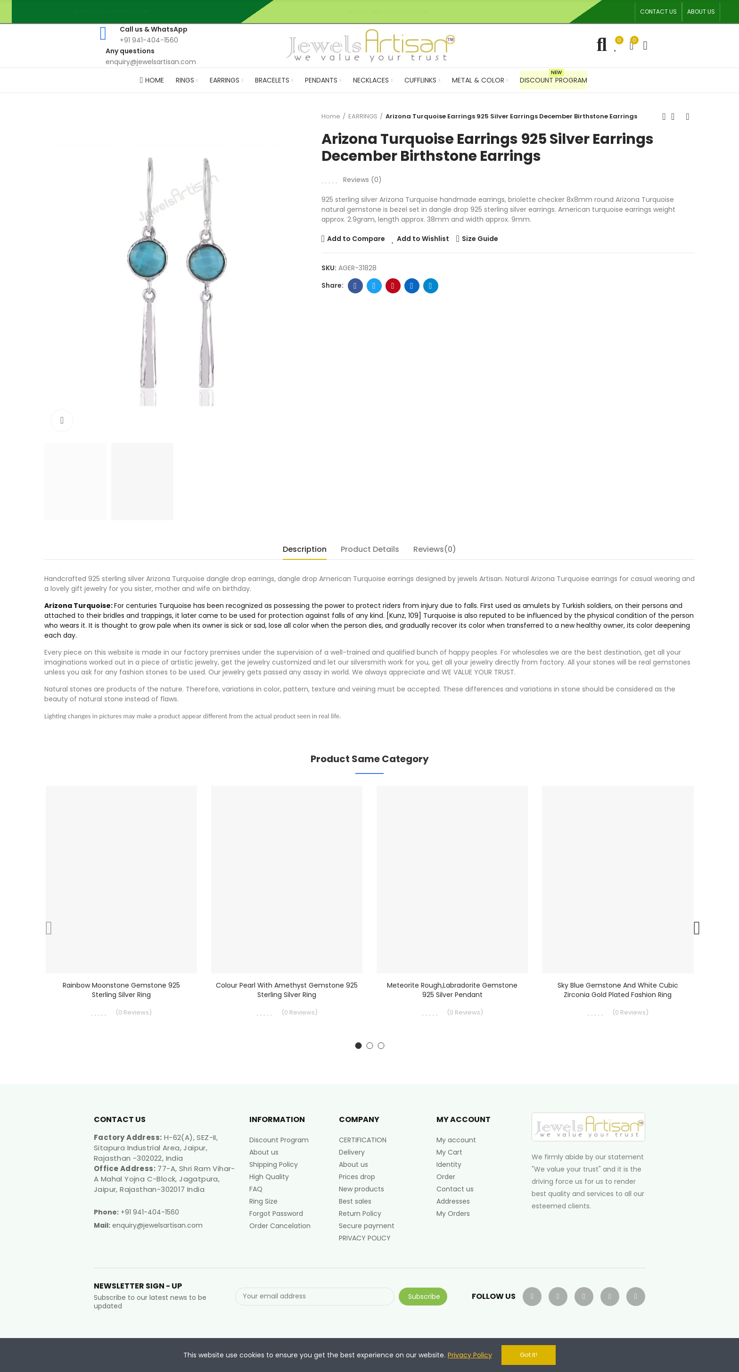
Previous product (664, 116)
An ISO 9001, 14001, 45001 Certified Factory (392, 12)
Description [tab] (305, 549)
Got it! (528, 1354)
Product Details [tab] (370, 549)
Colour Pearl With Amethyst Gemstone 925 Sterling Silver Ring (287, 990)
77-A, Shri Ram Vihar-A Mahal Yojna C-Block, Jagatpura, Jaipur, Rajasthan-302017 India (164, 1179)
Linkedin (411, 285)
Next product (688, 116)
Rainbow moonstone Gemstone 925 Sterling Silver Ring (121, 990)
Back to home (676, 116)
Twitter (374, 285)
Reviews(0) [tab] (434, 549)
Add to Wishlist (423, 238)
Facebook (355, 285)
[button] (658, 12)
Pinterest (392, 285)
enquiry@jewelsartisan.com (157, 1225)
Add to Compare (356, 238)
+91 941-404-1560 (150, 1212)
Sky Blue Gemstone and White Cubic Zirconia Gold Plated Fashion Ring (618, 990)
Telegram (430, 285)
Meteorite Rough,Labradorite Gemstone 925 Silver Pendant (452, 990)
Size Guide (480, 238)
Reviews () (362, 179)
